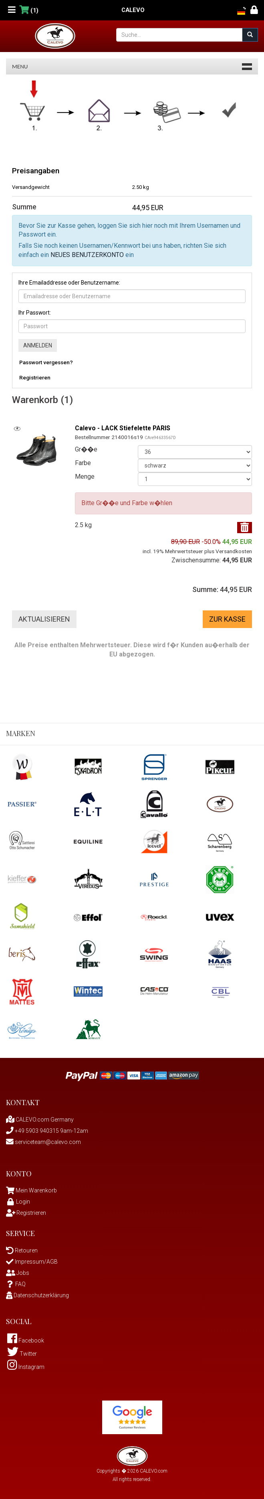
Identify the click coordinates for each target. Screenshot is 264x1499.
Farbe (83, 463)
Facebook (25, 1340)
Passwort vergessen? (46, 362)
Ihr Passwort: (34, 312)
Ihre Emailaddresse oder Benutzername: (69, 282)
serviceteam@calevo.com (43, 1142)
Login (18, 1201)
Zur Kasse (227, 619)
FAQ (16, 1284)
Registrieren (34, 377)
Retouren (22, 1250)
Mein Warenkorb (36, 1190)
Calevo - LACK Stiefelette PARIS (124, 428)
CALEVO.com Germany (40, 1119)
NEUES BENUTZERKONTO (87, 255)
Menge (85, 476)
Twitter (22, 1354)
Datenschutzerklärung (37, 1295)
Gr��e (86, 449)
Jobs (17, 1273)
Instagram (25, 1367)
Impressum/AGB (32, 1261)
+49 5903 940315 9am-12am (47, 1131)
